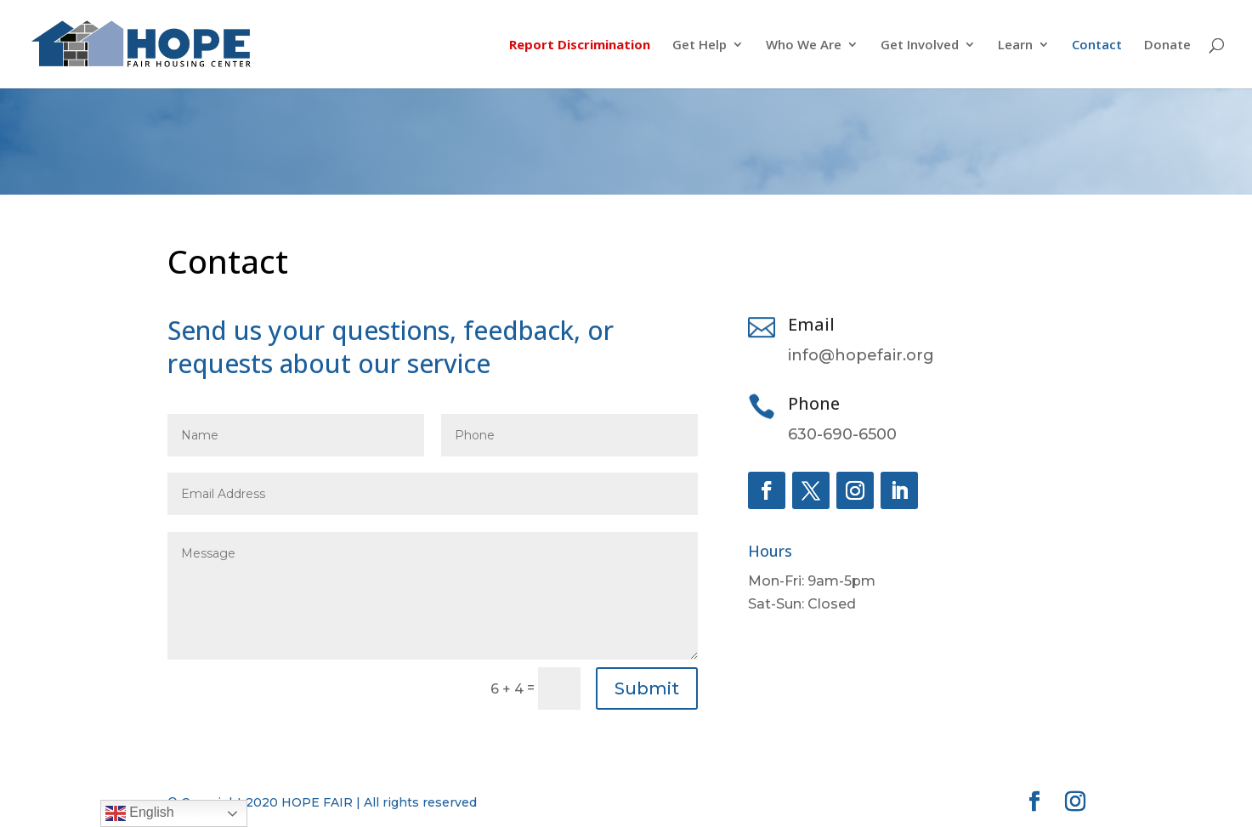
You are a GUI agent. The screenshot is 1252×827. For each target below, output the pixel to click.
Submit (647, 688)
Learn (1015, 45)
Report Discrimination (579, 45)
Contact (1097, 45)
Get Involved (920, 45)
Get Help (699, 45)
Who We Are (803, 45)
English (139, 813)
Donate (1167, 45)
